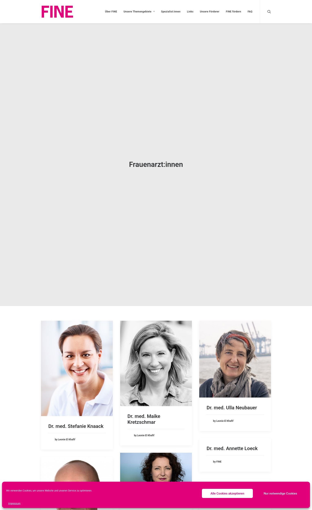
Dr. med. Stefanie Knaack (75, 422)
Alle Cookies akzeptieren (227, 493)
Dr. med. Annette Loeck (232, 445)
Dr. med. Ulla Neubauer (232, 404)
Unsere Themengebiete (139, 11)
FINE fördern (233, 11)
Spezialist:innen (170, 11)
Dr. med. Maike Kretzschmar (143, 415)
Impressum (14, 503)
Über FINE (111, 11)
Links (190, 11)
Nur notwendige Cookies (280, 493)
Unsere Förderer (209, 11)
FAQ (250, 11)
